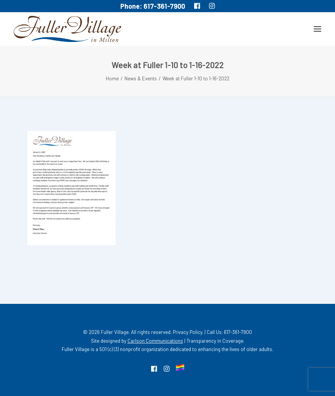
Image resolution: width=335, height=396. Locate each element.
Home (112, 78)
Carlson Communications (155, 341)
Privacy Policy (187, 332)
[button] (317, 29)
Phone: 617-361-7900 (152, 6)
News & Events (140, 78)
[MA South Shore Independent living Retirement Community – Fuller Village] (67, 29)
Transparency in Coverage (215, 341)
